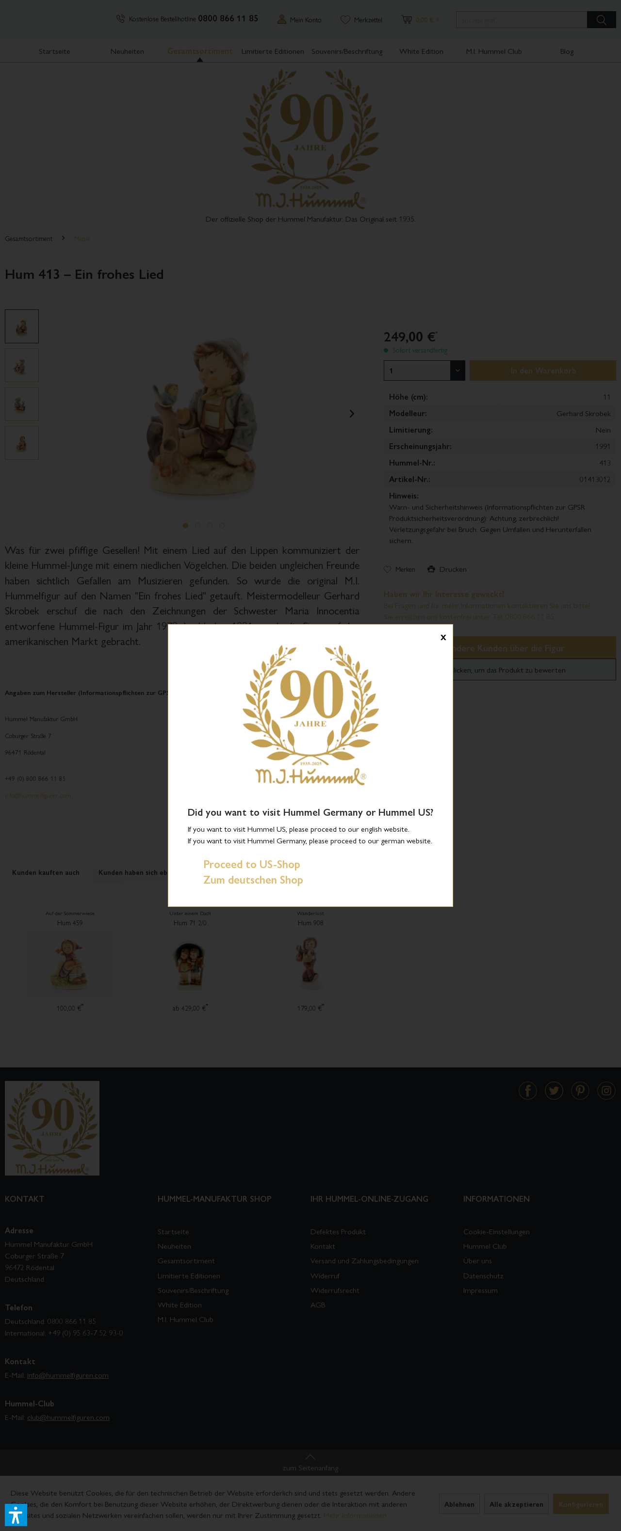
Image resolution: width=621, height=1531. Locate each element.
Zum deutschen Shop (245, 879)
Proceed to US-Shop (244, 863)
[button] (16, 1515)
